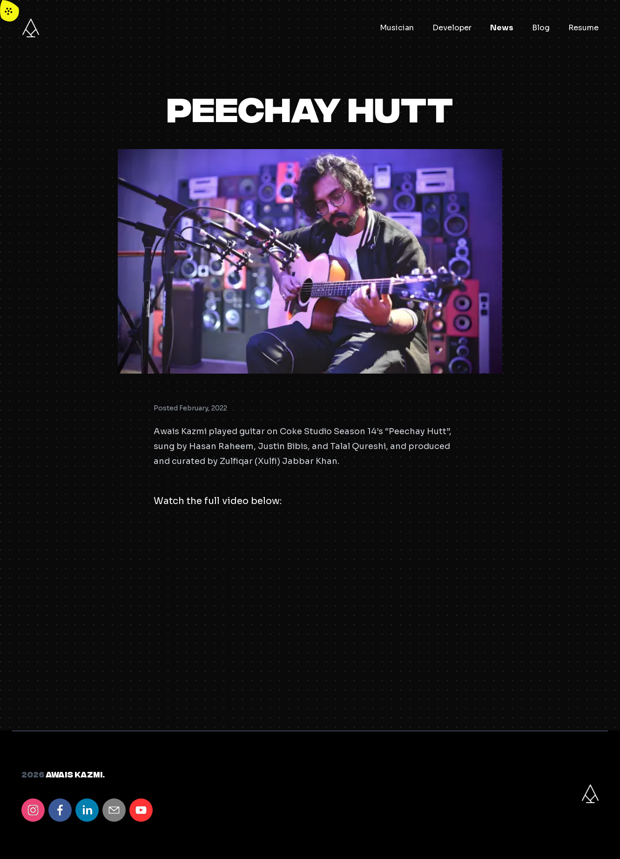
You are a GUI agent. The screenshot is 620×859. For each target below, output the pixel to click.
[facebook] (60, 810)
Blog (541, 28)
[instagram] (33, 810)
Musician (397, 28)
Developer (452, 28)
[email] (114, 810)
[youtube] (141, 810)
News (501, 28)
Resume (583, 28)
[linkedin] (87, 810)
